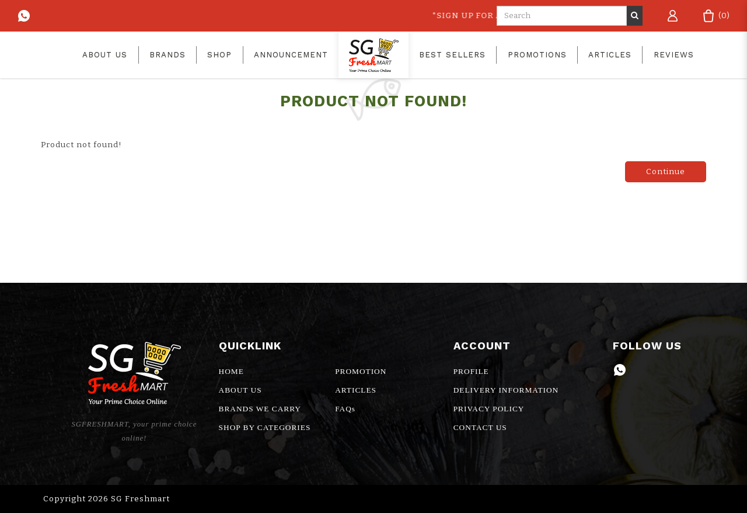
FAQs (345, 408)
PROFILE (471, 371)
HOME (231, 371)
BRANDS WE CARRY (260, 408)
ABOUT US (240, 390)
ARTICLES (355, 390)
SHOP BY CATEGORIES (265, 427)
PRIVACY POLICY (489, 408)
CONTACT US (480, 427)
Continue (665, 171)
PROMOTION (360, 371)
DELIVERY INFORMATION (506, 390)
